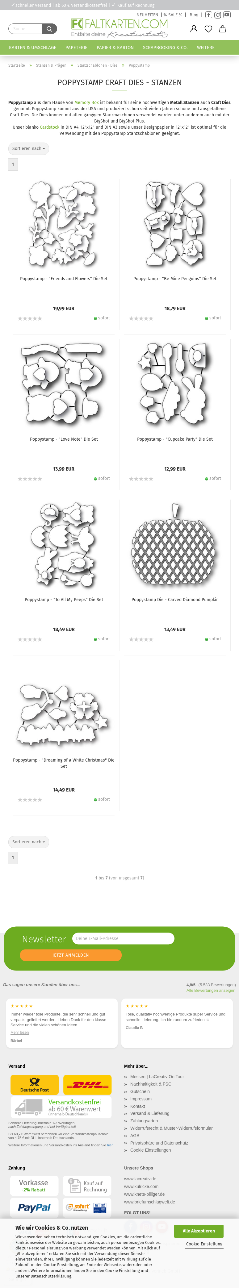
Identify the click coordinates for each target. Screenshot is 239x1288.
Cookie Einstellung (204, 1244)
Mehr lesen (19, 1032)
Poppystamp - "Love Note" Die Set (64, 439)
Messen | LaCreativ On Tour (157, 1076)
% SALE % (172, 15)
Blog (194, 15)
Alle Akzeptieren (199, 1231)
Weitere (206, 47)
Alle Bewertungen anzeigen (211, 990)
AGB (135, 1135)
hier (110, 1145)
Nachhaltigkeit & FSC (150, 1084)
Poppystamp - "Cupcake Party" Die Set (175, 439)
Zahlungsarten (144, 1120)
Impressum (141, 1098)
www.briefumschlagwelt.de (149, 1201)
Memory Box (86, 102)
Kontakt (137, 1106)
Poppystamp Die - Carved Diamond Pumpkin (175, 599)
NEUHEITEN (147, 15)
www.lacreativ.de (140, 1178)
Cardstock (49, 127)
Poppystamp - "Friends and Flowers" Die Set (63, 278)
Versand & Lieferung (150, 1113)
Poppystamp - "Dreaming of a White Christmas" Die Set (64, 763)
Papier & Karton (115, 47)
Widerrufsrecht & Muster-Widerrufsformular (171, 1128)
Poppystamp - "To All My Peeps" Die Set (64, 599)
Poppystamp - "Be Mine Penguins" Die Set (174, 278)
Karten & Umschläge (32, 47)
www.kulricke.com (141, 1186)
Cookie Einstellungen (150, 1150)
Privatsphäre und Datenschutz (159, 1143)
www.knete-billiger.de (144, 1194)
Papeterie (76, 47)
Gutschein (140, 1091)
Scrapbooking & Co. (165, 47)
